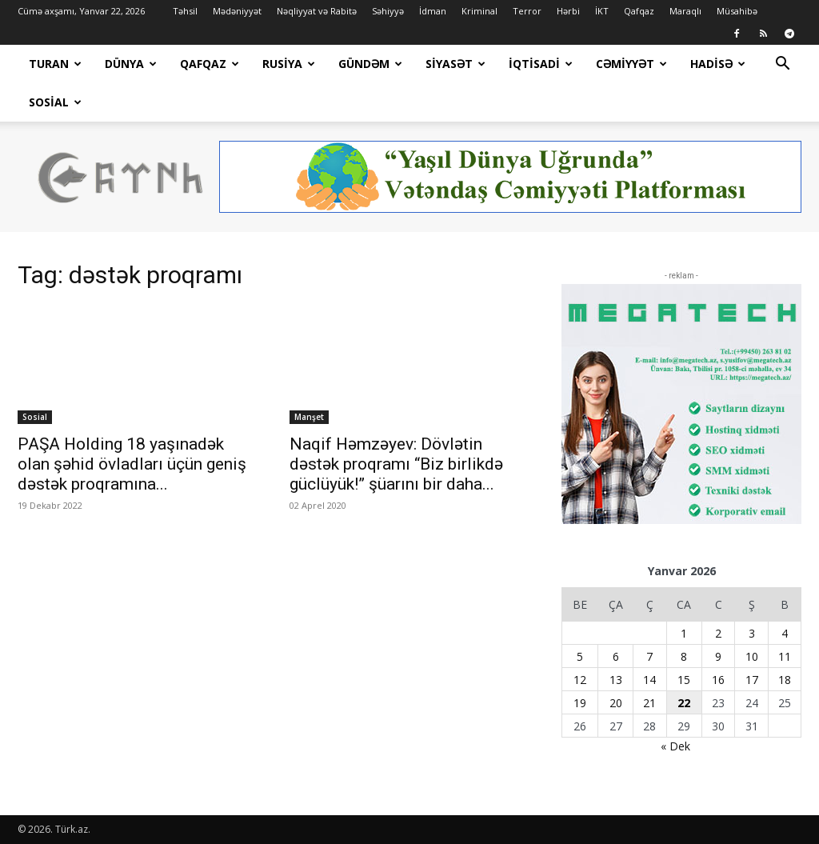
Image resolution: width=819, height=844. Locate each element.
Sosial (55, 102)
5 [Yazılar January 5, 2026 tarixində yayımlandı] (580, 656)
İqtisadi (541, 63)
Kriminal (479, 11)
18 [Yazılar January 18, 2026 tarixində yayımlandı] (784, 679)
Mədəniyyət (237, 11)
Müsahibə (737, 11)
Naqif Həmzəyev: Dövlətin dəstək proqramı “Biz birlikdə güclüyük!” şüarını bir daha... (396, 464)
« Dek (675, 746)
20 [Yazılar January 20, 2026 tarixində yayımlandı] (615, 702)
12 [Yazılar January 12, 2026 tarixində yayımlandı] (579, 679)
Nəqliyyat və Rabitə (317, 11)
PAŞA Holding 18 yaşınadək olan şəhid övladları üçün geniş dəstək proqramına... (132, 464)
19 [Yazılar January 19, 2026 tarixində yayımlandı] (579, 702)
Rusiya (288, 63)
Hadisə (717, 63)
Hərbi (568, 11)
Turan (55, 63)
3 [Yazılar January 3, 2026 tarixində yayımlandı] (752, 633)
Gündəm (370, 63)
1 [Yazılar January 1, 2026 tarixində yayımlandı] (684, 633)
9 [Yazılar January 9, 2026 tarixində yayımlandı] (718, 656)
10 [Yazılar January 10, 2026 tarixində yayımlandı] (751, 656)
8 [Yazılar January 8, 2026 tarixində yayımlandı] (684, 656)
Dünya (131, 63)
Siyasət (455, 63)
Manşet (309, 416)
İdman (432, 11)
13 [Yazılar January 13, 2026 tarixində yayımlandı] (615, 679)
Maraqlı (685, 11)
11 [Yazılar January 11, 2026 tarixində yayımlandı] (784, 656)
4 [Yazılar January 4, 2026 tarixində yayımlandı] (784, 633)
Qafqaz (639, 11)
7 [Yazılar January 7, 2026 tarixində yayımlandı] (649, 656)
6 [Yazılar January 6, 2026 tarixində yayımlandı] (616, 656)
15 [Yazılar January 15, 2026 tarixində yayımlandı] (683, 679)
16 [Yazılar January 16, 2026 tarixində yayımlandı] (718, 679)
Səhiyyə (388, 11)
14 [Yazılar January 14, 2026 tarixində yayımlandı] (649, 679)
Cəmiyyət (631, 63)
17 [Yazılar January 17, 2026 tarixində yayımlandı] (751, 679)
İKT (602, 11)
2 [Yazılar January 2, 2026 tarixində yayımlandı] (718, 633)
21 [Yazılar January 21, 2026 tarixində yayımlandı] (649, 702)
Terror (527, 11)
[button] (782, 65)
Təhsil (185, 11)
